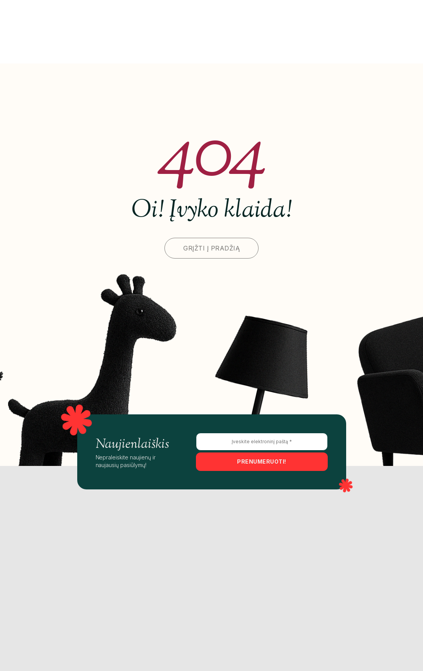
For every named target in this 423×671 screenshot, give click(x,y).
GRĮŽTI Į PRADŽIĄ (211, 248)
